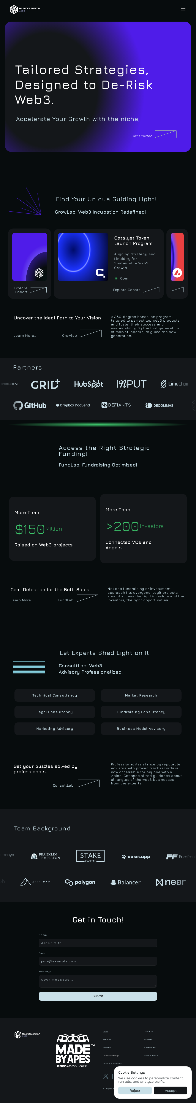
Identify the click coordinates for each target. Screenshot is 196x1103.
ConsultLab (150, 1047)
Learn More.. (25, 335)
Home (105, 1032)
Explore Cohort (21, 290)
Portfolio (107, 1039)
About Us (148, 1032)
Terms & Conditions (112, 1063)
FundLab (66, 600)
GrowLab (148, 1039)
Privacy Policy (151, 1055)
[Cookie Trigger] (121, 1055)
